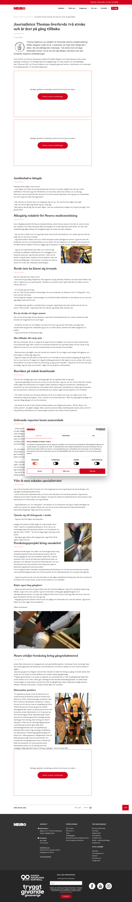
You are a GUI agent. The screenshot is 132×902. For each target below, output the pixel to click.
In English (115, 2)
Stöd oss (72, 8)
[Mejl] (66, 883)
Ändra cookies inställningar (53, 96)
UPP (125, 808)
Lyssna (108, 2)
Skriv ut (86, 807)
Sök (114, 8)
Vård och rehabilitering (26, 17)
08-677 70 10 (50, 833)
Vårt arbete (70, 828)
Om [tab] (93, 435)
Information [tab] (66, 435)
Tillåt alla (92, 471)
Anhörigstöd (96, 835)
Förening (95, 831)
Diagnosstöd (96, 833)
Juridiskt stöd (96, 838)
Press (68, 833)
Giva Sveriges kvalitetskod (75, 840)
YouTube (100, 886)
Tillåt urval (66, 471)
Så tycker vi (70, 831)
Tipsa (76, 807)
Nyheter (16, 17)
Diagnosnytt (96, 843)
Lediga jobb (96, 860)
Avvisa (39, 471)
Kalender (94, 2)
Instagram (108, 886)
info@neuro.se (44, 848)
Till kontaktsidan (45, 857)
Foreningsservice (97, 853)
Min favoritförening (98, 828)
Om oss (95, 8)
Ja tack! (66, 896)
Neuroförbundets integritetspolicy (77, 838)
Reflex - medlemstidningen (101, 840)
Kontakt (105, 8)
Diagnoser (84, 8)
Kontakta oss (96, 858)
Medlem (62, 8)
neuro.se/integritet (66, 892)
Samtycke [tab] (38, 435)
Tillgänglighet (70, 835)
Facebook (92, 886)
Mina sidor (101, 2)
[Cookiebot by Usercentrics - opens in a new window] (97, 429)
